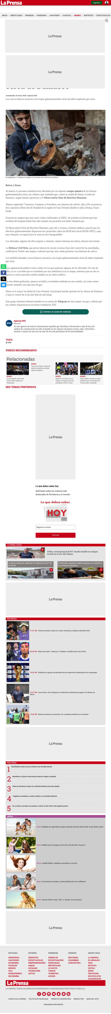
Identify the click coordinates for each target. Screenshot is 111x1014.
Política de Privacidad (38, 999)
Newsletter (79, 999)
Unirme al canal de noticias (57, 312)
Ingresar (96, 3)
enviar (55, 535)
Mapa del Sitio (92, 999)
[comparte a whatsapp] (3, 266)
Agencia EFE (32, 95)
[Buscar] (106, 20)
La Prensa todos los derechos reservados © (30, 988)
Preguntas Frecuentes (53, 1005)
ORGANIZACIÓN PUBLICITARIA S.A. (70, 988)
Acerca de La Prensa (17, 999)
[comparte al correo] (3, 284)
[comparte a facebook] (3, 272)
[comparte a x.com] (3, 279)
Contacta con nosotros (61, 999)
